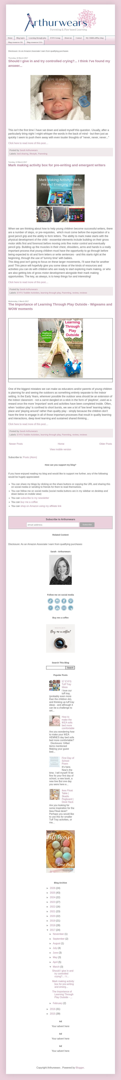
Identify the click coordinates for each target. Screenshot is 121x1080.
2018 (53, 925)
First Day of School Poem (68, 761)
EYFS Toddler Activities (28, 293)
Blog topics (20, 38)
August (57, 943)
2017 (53, 930)
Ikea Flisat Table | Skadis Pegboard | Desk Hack (67, 796)
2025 (53, 892)
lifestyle (33, 154)
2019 (53, 920)
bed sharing (22, 154)
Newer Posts (16, 444)
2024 (53, 897)
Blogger (80, 1067)
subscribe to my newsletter (35, 498)
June (56, 952)
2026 (53, 888)
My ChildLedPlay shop (95, 38)
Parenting (42, 154)
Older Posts (105, 444)
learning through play (51, 293)
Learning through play (37, 38)
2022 (53, 906)
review (75, 293)
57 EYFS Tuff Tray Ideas (66, 684)
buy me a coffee (29, 502)
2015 (53, 1013)
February (58, 1003)
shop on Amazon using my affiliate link (41, 506)
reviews (83, 293)
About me (68, 38)
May (55, 957)
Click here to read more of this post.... (28, 143)
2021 (53, 911)
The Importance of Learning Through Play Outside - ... (62, 994)
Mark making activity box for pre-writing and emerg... (63, 984)
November (59, 934)
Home (10, 38)
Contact (79, 38)
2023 (53, 902)
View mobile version (60, 449)
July (55, 948)
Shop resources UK (15, 42)
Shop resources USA (34, 42)
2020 (53, 916)
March (56, 966)
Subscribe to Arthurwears (60, 519)
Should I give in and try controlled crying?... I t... (62, 974)
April (55, 962)
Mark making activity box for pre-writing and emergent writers (56, 165)
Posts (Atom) (30, 457)
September (59, 939)
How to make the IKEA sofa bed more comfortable (68, 723)
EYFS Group (55, 38)
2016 (53, 1009)
